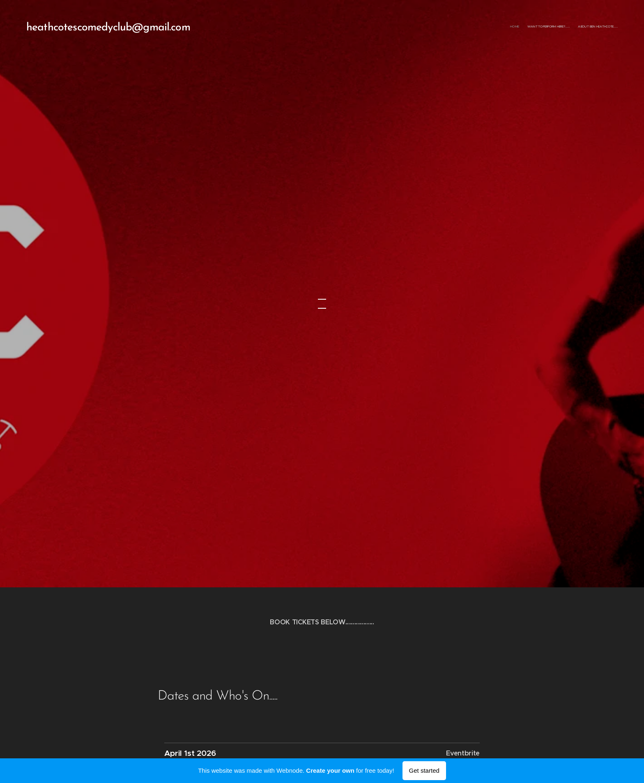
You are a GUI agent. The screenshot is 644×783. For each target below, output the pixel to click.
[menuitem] (602, 26)
